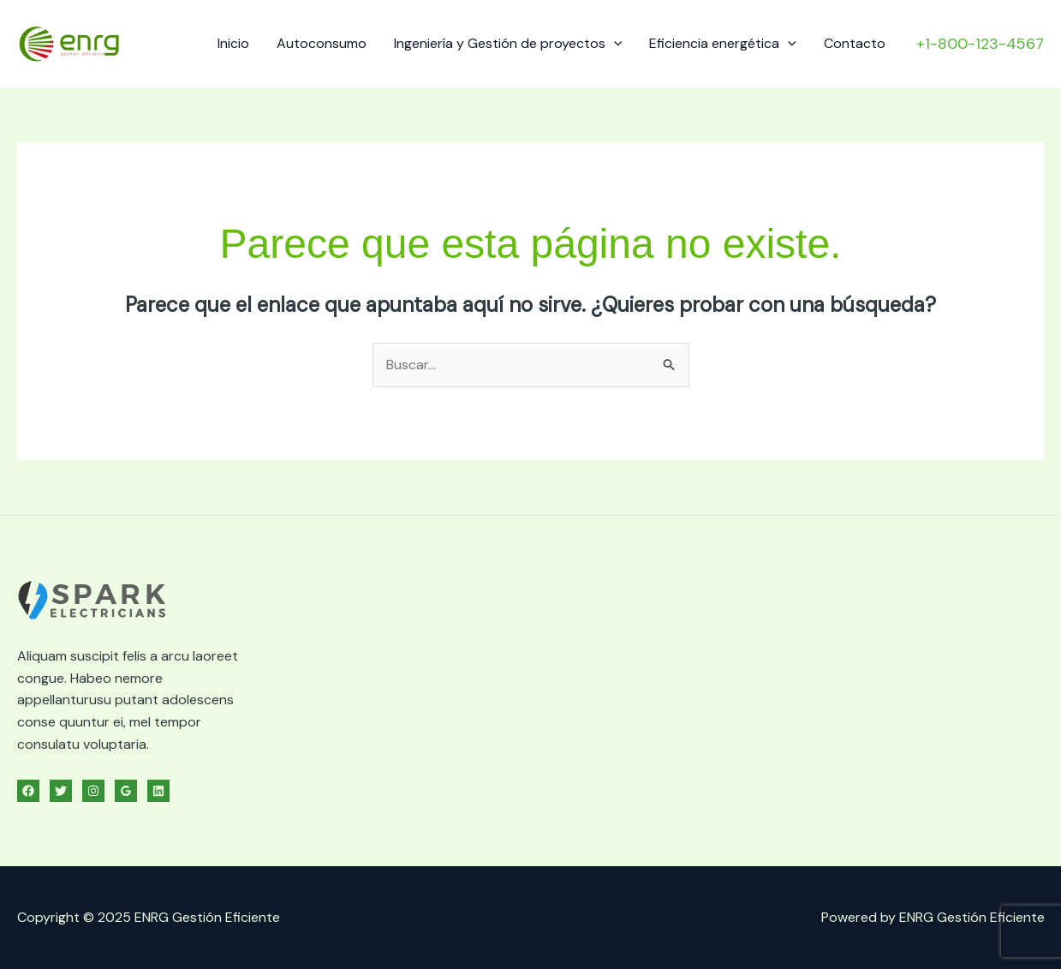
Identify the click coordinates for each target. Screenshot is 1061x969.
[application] (614, 43)
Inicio (233, 43)
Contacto (854, 43)
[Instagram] (93, 791)
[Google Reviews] (126, 791)
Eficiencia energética (722, 43)
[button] (980, 43)
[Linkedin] (158, 791)
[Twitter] (61, 791)
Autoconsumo (322, 43)
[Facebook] (28, 791)
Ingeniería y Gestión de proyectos (508, 43)
